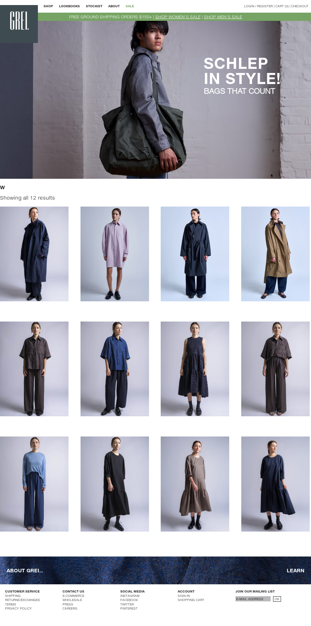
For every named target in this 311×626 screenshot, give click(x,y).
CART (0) (282, 6)
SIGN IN (184, 596)
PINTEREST (129, 608)
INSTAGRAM (130, 596)
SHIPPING (13, 596)
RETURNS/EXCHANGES (22, 600)
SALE (130, 6)
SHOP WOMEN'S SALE (177, 16)
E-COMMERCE (73, 596)
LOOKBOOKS (69, 6)
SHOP (48, 6)
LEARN (295, 570)
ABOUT (114, 6)
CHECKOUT (299, 6)
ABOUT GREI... (25, 570)
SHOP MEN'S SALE (223, 16)
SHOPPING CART (191, 600)
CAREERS (70, 608)
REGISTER (265, 6)
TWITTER (127, 604)
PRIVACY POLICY (18, 608)
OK (277, 599)
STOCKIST (94, 6)
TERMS (10, 604)
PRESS (68, 604)
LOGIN (249, 6)
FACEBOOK (129, 600)
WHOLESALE (72, 600)
